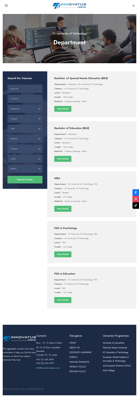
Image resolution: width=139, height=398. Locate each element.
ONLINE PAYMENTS (79, 362)
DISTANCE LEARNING (80, 352)
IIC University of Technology (115, 352)
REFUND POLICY (78, 371)
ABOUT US (75, 347)
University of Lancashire (113, 343)
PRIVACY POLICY (78, 366)
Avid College (109, 370)
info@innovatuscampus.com (48, 368)
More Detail (62, 108)
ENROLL (74, 357)
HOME (73, 343)
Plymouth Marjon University (115, 347)
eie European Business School (117, 365)
